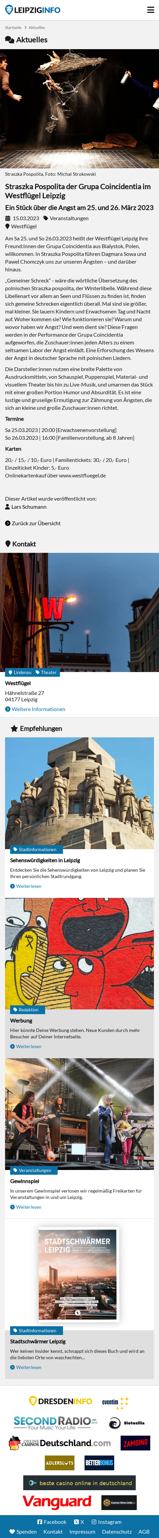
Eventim (116, 1403)
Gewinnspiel (24, 1181)
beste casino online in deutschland (79, 1482)
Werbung (21, 1020)
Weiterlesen (28, 886)
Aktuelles (37, 27)
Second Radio (56, 1423)
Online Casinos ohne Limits (119, 1502)
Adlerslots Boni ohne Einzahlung (59, 1463)
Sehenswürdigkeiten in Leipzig (45, 860)
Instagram (110, 1521)
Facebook (55, 1521)
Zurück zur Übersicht (36, 523)
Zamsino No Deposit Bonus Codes (135, 1443)
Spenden (27, 1531)
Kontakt (53, 1531)
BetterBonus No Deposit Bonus (99, 1463)
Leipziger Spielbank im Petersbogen (59, 1443)
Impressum (82, 1531)
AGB (144, 1531)
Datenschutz (117, 1531)
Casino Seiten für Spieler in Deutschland (126, 1423)
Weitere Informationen (38, 709)
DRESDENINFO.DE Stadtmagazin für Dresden (60, 1401)
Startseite (32, 10)
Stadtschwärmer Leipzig (37, 1341)
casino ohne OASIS (57, 1502)
